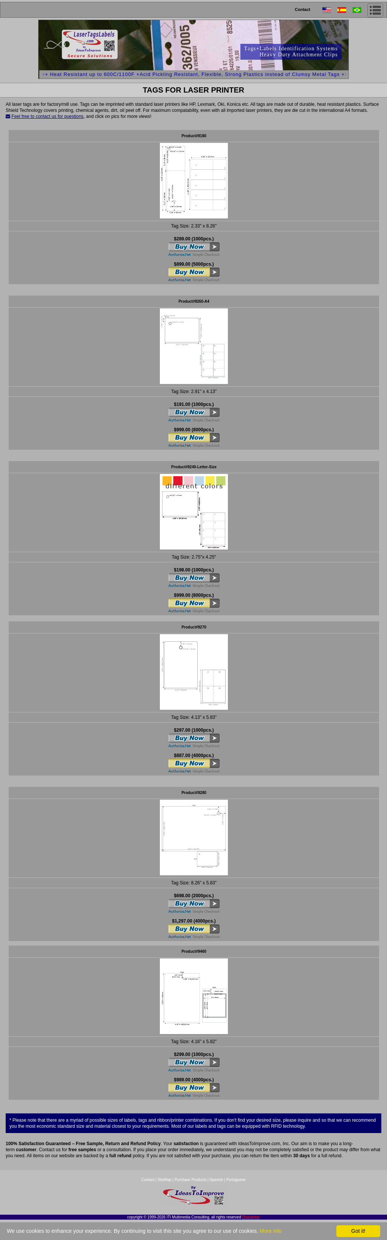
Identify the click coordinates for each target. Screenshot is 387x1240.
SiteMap (165, 1180)
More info (271, 1231)
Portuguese (236, 1180)
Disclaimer (251, 1217)
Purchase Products (191, 1180)
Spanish (216, 1180)
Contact (302, 9)
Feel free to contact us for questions (47, 116)
